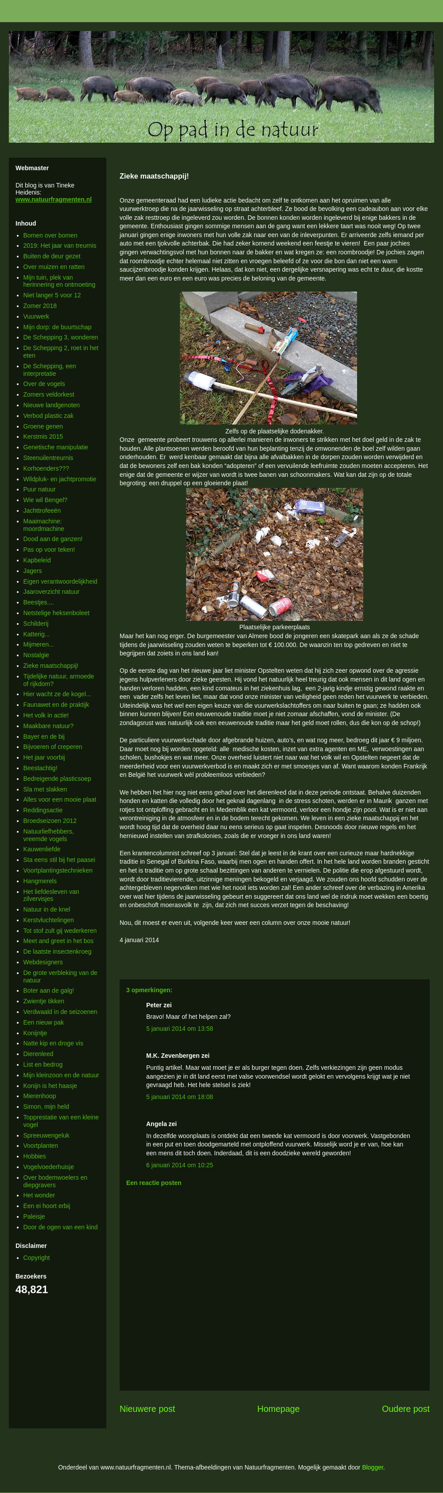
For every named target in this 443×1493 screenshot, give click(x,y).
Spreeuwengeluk (46, 1135)
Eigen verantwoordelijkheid (60, 581)
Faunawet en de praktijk (56, 704)
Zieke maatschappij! (51, 665)
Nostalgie (36, 655)
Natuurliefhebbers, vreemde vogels (48, 835)
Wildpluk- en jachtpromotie (60, 479)
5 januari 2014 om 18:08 (179, 1096)
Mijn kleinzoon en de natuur (61, 1075)
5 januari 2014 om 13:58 (179, 1028)
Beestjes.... (38, 602)
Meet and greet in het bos (58, 940)
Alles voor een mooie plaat (60, 799)
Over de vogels (44, 383)
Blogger (372, 1467)
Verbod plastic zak (48, 415)
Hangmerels (40, 881)
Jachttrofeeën (42, 510)
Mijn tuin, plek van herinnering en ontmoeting (59, 281)
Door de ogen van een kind (60, 1227)
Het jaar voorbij (44, 757)
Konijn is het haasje (50, 1085)
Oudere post (406, 1409)
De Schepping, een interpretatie (49, 370)
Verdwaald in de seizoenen (60, 1011)
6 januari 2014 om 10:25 (179, 1165)
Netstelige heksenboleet (56, 612)
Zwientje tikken (44, 1001)
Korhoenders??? (46, 468)
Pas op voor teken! (49, 549)
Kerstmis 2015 (43, 436)
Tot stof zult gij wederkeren (60, 930)
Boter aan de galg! (48, 990)
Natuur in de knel (46, 909)
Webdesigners (43, 962)
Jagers (32, 570)
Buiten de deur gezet (52, 256)
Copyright (36, 1257)
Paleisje (34, 1216)
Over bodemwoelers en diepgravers (55, 1181)
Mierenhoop (39, 1095)
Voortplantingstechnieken (58, 870)
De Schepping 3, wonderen (60, 337)
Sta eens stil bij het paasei (59, 859)
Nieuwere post (147, 1409)
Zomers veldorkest (48, 394)
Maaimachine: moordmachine (44, 525)
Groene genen (43, 426)
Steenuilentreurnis (48, 457)
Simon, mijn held (46, 1106)
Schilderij (36, 623)
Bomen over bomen (50, 235)
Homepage (278, 1409)
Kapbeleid (37, 560)
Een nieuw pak (43, 1022)
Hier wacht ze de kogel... (57, 694)
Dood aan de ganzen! (53, 538)
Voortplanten (40, 1145)
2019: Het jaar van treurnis (60, 245)
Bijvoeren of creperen (52, 746)
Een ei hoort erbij (46, 1205)
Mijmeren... (38, 644)
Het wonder (39, 1195)
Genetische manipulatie (55, 447)
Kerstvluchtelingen (48, 920)
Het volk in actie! (46, 715)
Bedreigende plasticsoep (57, 778)
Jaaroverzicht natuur (51, 591)
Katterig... (36, 634)
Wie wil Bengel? (45, 499)
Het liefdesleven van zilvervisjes (51, 895)
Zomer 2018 (40, 305)
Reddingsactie (43, 810)
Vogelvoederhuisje (48, 1166)
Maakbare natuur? (48, 725)
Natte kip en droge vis (53, 1043)
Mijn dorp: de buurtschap (57, 327)
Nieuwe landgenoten (51, 405)
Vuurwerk (36, 316)
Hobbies (34, 1156)
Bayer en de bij (44, 736)
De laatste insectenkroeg (57, 951)
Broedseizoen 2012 (50, 820)
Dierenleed (38, 1053)
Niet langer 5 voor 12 (52, 295)
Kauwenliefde (42, 849)
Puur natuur (39, 489)
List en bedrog (43, 1064)
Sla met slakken (45, 789)
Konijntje (35, 1033)
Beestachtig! (40, 768)
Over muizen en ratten (54, 266)
